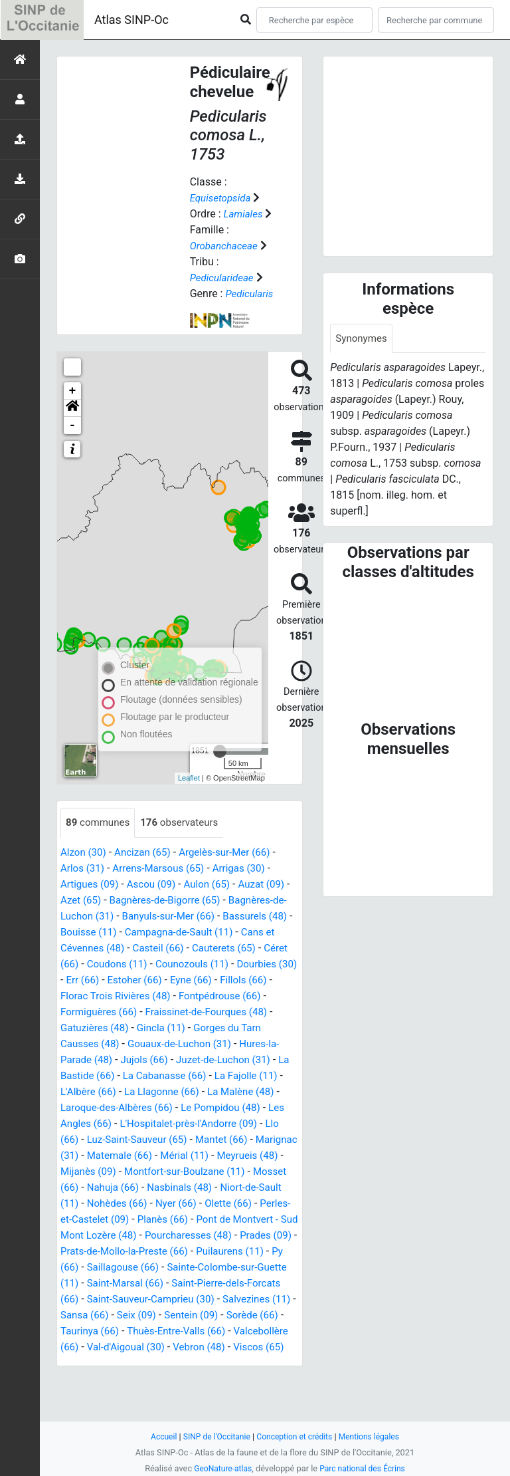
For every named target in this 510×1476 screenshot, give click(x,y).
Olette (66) (209, 1219)
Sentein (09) (166, 1347)
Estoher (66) (205, 980)
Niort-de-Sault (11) (208, 1203)
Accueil (157, 1436)
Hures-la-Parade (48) (136, 1060)
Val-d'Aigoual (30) (190, 1379)
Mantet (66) (115, 1156)
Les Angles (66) (175, 1124)
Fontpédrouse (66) (103, 1012)
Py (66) (157, 1283)
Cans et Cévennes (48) (113, 948)
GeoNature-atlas (220, 1468)
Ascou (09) (156, 884)
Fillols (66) (85, 996)
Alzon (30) (84, 852)
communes (99, 822)
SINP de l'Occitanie (212, 1436)
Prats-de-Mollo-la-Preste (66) (191, 1267)
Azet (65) (87, 900)
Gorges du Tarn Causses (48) (128, 1044)
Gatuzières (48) (185, 1028)
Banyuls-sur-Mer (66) (189, 916)
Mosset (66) (225, 1187)
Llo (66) (173, 1140)
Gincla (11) (256, 1028)
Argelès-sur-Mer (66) (233, 852)
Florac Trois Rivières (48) (176, 996)
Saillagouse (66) (221, 1283)
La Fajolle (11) (99, 1092)
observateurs (185, 822)
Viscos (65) (93, 1395)
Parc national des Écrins (364, 1468)
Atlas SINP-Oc (131, 20)
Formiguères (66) (196, 1012)
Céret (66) (111, 964)
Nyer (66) (155, 1219)
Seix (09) (108, 1347)
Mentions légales (374, 1436)
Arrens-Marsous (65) (164, 868)
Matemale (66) (261, 1156)
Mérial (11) (91, 1172)
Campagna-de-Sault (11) (213, 932)
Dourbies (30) (92, 980)
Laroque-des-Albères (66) (199, 1108)
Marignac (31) (184, 1156)
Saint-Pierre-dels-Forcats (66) (156, 1315)
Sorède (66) (230, 1347)
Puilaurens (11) (96, 1283)
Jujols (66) (218, 1060)
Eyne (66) (264, 980)
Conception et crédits (295, 1436)
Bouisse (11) (117, 932)
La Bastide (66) (161, 1076)
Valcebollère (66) (100, 1379)
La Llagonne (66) (248, 1092)
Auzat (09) (272, 884)
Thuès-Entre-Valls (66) (183, 1363)
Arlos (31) (83, 868)
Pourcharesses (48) (216, 1251)
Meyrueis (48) (158, 1172)
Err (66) (150, 980)
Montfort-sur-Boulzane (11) (124, 1187)
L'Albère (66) (171, 1092)
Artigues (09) (91, 884)
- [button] (72, 425)
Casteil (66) (202, 948)
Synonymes (362, 338)
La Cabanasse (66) (249, 1076)
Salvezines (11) (213, 1331)
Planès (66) (156, 1235)
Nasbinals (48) (122, 1203)
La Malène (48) (95, 1108)
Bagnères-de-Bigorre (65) (177, 900)
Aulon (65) (215, 884)
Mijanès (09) (228, 1172)
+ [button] (72, 391)
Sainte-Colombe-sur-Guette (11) (135, 1299)
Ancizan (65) (147, 852)
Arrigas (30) (249, 868)
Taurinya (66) (91, 1363)
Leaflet (189, 778)
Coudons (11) (175, 964)
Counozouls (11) (255, 964)
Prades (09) (88, 1267)
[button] (72, 408)
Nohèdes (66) (92, 1219)
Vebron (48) (268, 1379)
